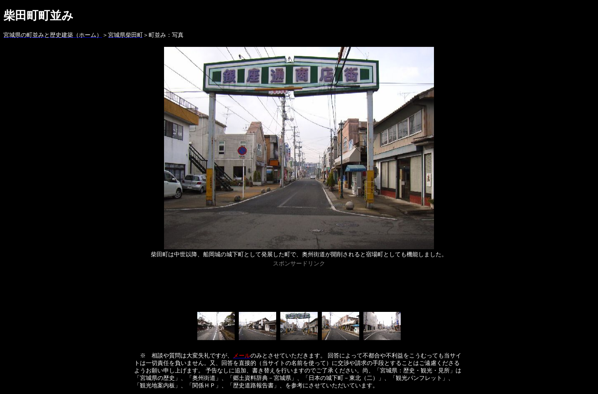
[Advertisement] (299, 287)
